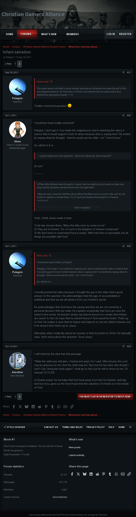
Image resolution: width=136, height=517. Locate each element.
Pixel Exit (103, 513)
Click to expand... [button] (82, 207)
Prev (9, 63)
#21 (129, 72)
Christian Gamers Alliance (33, 14)
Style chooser (14, 427)
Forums (26, 34)
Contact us (51, 427)
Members (72, 34)
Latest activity (76, 452)
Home (9, 34)
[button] (34, 34)
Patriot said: (43, 81)
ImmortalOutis (60, 495)
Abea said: (42, 255)
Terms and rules (72, 427)
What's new (48, 34)
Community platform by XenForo (58, 513)
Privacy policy (96, 427)
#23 (129, 246)
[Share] (123, 72)
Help (111, 427)
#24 (129, 346)
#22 (129, 115)
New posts (74, 445)
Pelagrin (10, 57)
